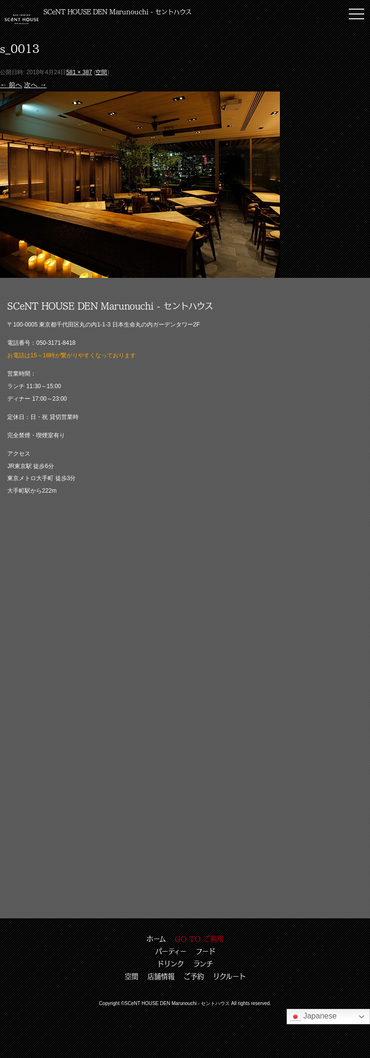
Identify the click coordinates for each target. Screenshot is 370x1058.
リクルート (229, 976)
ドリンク (170, 963)
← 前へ (11, 85)
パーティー (170, 951)
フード (205, 951)
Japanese (313, 1016)
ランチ (203, 963)
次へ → (35, 85)
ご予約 (194, 976)
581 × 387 (79, 72)
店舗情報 (160, 976)
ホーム (156, 938)
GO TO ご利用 (199, 938)
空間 (101, 72)
